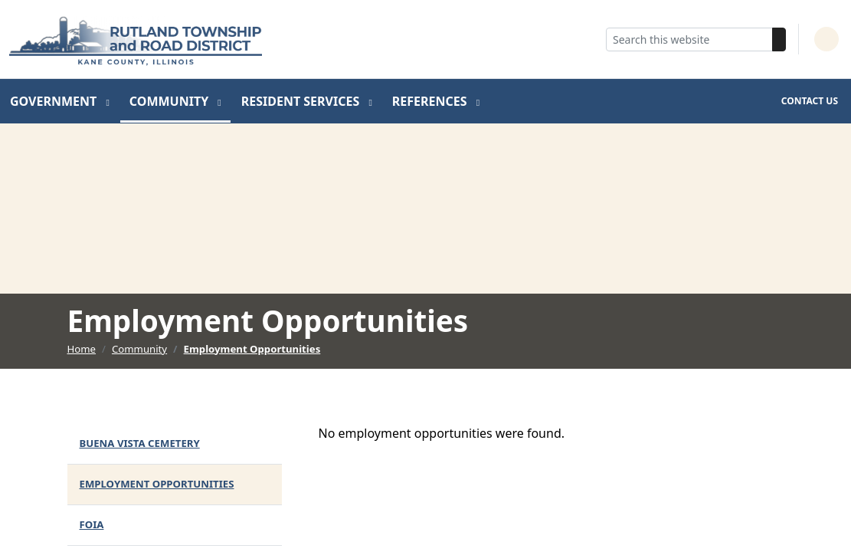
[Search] (779, 39)
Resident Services (302, 101)
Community (170, 101)
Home (82, 349)
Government (55, 101)
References (431, 101)
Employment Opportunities (252, 349)
